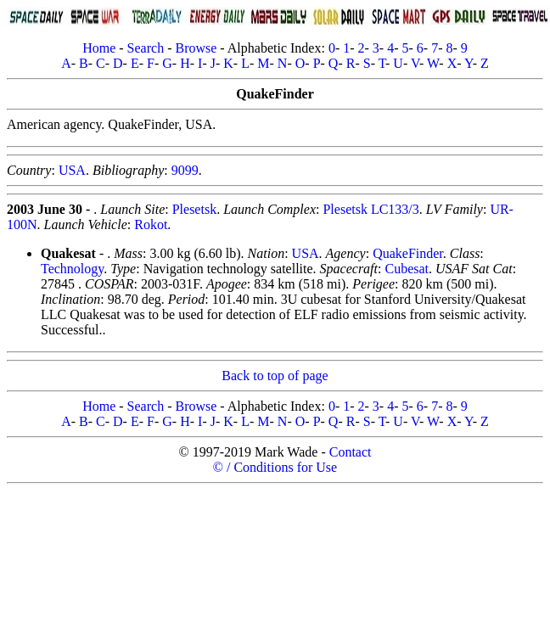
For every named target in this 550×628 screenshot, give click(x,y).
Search (146, 48)
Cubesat (406, 268)
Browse (195, 48)
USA (72, 170)
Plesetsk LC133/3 (370, 209)
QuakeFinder (408, 253)
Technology (72, 268)
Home (98, 48)
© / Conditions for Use (275, 467)
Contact (350, 452)
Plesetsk (194, 209)
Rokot (150, 224)
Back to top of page (275, 375)
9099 (185, 170)
